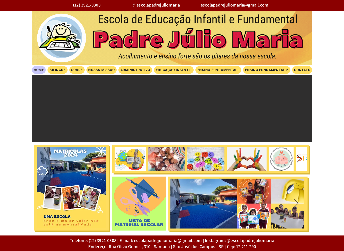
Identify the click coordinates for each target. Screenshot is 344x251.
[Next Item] (298, 159)
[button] (172, 108)
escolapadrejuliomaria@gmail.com (234, 5)
